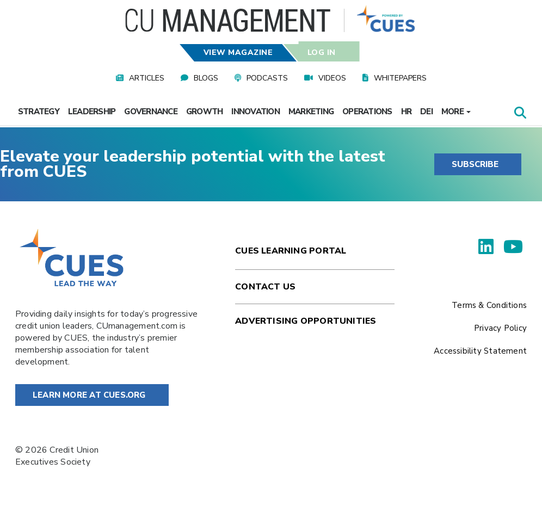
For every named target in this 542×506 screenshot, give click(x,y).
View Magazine (238, 52)
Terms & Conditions (489, 305)
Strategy (38, 111)
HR (406, 111)
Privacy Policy (500, 328)
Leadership (92, 111)
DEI (426, 111)
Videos (332, 78)
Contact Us (265, 287)
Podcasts (267, 78)
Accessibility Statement (480, 350)
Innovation (255, 111)
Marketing (311, 111)
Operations (367, 111)
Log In (321, 52)
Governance (150, 111)
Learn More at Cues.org (89, 395)
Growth (204, 111)
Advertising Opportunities (305, 321)
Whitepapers (400, 78)
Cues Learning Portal (290, 251)
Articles (146, 78)
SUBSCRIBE (475, 164)
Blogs (206, 78)
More (456, 111)
